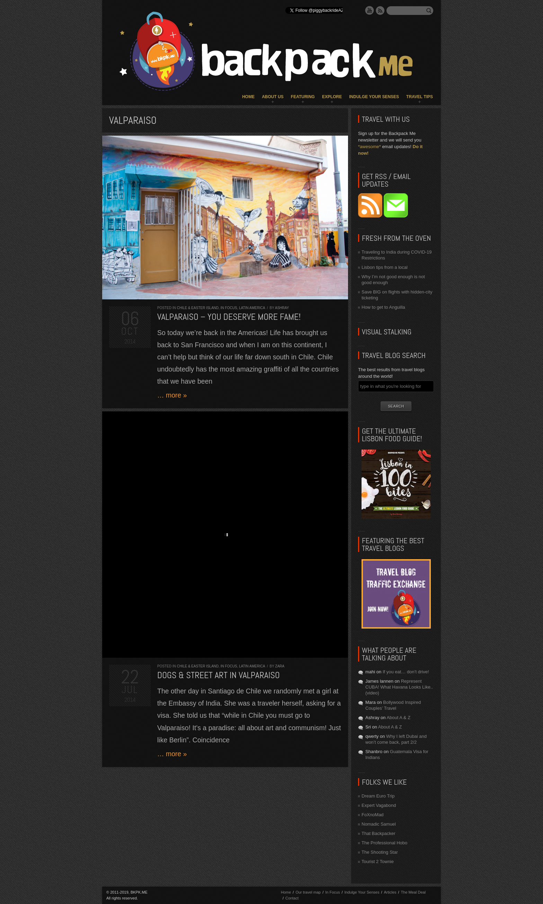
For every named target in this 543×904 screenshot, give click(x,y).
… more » (172, 395)
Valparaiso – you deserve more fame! (229, 317)
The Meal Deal (413, 892)
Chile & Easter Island (198, 308)
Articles (390, 892)
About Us (273, 96)
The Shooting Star (380, 852)
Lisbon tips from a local (385, 267)
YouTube (369, 10)
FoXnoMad (373, 814)
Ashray (282, 308)
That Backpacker (378, 833)
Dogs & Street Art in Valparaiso (218, 675)
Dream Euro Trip (378, 796)
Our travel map (308, 892)
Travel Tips (419, 96)
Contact (292, 898)
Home (248, 96)
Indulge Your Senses (374, 96)
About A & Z (398, 717)
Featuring (303, 96)
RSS (380, 10)
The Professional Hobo (384, 842)
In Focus (229, 308)
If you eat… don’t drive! (406, 671)
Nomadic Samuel (379, 824)
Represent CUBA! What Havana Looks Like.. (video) (399, 687)
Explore (332, 96)
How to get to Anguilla (383, 307)
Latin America (252, 308)
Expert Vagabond (379, 805)
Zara (280, 666)
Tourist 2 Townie (378, 861)
